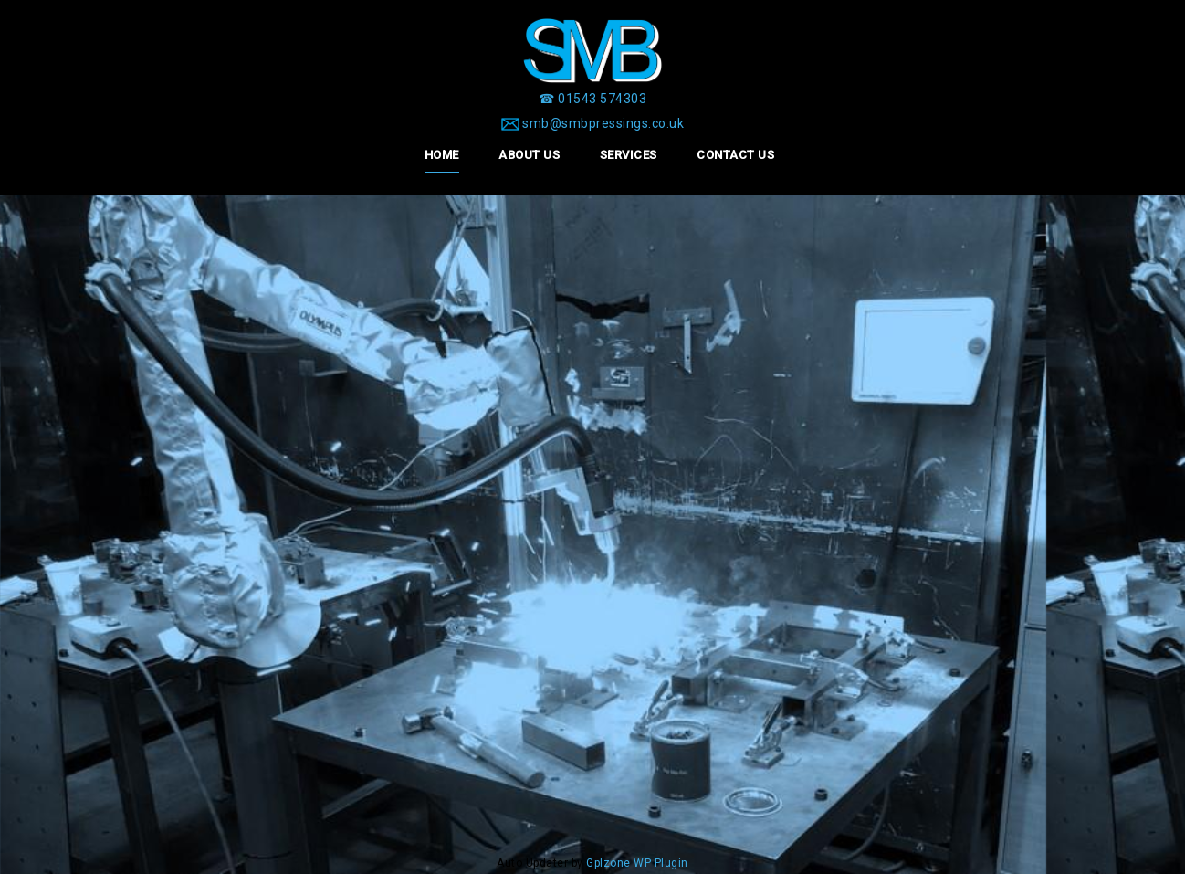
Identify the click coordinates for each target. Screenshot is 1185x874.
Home (442, 155)
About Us (529, 155)
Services (628, 155)
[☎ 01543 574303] (592, 98)
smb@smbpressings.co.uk (603, 123)
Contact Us (735, 155)
